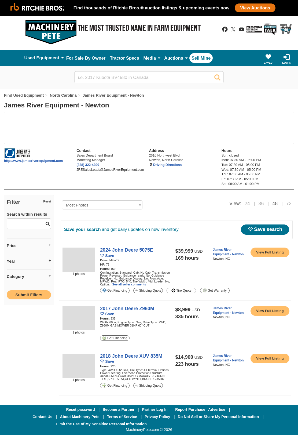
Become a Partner (118, 409)
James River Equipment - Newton (113, 95)
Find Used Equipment (24, 95)
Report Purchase (190, 409)
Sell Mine (201, 58)
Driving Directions (167, 165)
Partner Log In (155, 409)
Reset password (80, 409)
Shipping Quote (148, 290)
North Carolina (63, 95)
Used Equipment (41, 57)
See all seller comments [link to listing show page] (129, 284)
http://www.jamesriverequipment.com (33, 161)
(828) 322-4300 (87, 165)
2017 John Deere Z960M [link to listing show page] (127, 308)
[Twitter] (198, 424)
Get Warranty (215, 290)
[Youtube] (226, 424)
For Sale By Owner (86, 58)
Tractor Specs (124, 58)
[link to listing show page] (270, 252)
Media (150, 58)
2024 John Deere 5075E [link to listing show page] (126, 250)
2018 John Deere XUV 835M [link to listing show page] (131, 356)
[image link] (78, 260)
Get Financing (114, 290)
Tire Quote (181, 290)
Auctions (173, 58)
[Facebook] (169, 424)
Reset (47, 201)
